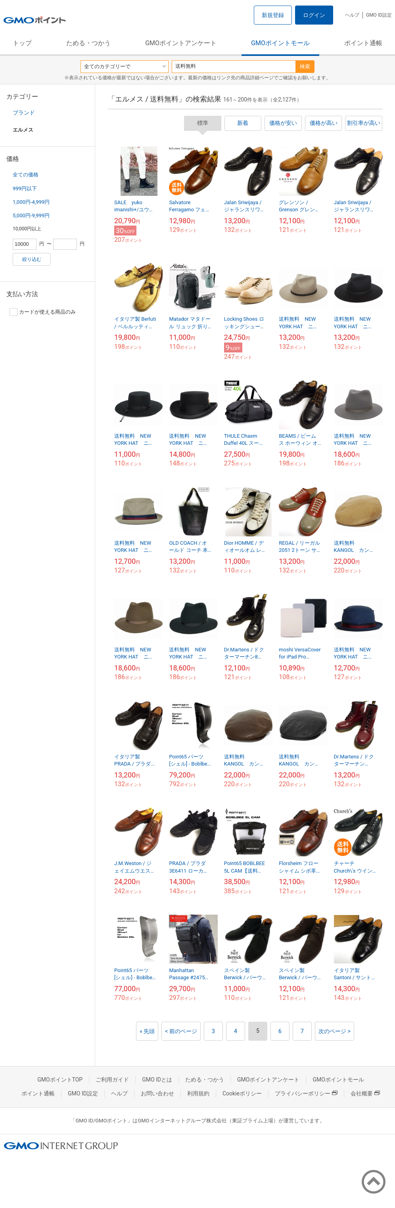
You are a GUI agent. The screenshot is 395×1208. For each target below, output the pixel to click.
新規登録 (273, 15)
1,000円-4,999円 (31, 202)
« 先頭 (147, 1031)
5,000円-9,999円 (31, 215)
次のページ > (334, 1031)
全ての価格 (25, 175)
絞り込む (31, 259)
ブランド (24, 112)
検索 (305, 66)
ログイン (314, 15)
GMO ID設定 (379, 15)
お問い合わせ (157, 1093)
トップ (22, 43)
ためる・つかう (88, 43)
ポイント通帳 (363, 43)
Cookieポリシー (242, 1093)
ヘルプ (352, 15)
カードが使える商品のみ (43, 312)
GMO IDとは (157, 1079)
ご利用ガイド (112, 1079)
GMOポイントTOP (59, 1079)
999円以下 (25, 188)
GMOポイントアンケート (181, 43)
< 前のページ (181, 1031)
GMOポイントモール (280, 43)
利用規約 (198, 1093)
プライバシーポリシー (306, 1093)
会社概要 (365, 1093)
